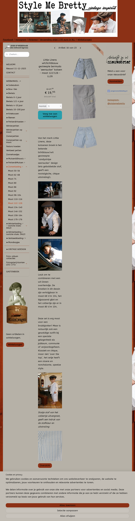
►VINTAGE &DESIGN (16, 249)
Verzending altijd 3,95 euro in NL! (57, 39)
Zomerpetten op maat (16, 141)
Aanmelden (115, 81)
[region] (52, 505)
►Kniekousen (12, 113)
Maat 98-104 (14, 195)
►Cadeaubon (12, 85)
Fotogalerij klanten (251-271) (16, 263)
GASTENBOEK (12, 271)
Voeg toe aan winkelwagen (50, 115)
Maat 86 (12, 187)
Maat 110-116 (15, 199)
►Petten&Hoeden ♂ (16, 122)
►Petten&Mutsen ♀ (15, 162)
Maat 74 (12, 179)
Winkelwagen (84, 39)
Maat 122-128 (15, 203)
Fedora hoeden (13, 146)
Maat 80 (12, 183)
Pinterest (33, 39)
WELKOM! (10, 64)
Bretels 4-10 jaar (14, 105)
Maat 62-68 (14, 175)
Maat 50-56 (14, 171)
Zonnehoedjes (12, 154)
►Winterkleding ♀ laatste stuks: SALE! (15, 233)
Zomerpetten (12, 136)
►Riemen (10, 117)
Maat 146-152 (15, 211)
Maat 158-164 (15, 215)
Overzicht (45, 465)
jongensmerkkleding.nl (117, 91)
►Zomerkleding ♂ (16, 166)
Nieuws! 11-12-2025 (16, 68)
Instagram (20, 39)
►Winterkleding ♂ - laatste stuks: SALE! (16, 225)
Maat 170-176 (15, 219)
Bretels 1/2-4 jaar (15, 101)
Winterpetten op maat (16, 131)
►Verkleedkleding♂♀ (16, 238)
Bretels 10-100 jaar (15, 109)
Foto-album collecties (12, 257)
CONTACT (10, 72)
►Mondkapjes (13, 242)
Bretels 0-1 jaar (13, 97)
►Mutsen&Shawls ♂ (16, 158)
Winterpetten (12, 126)
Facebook (8, 39)
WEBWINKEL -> (13, 81)
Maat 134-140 (15, 207)
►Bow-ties (11, 89)
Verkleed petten (13, 150)
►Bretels (10, 93)
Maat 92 (12, 191)
